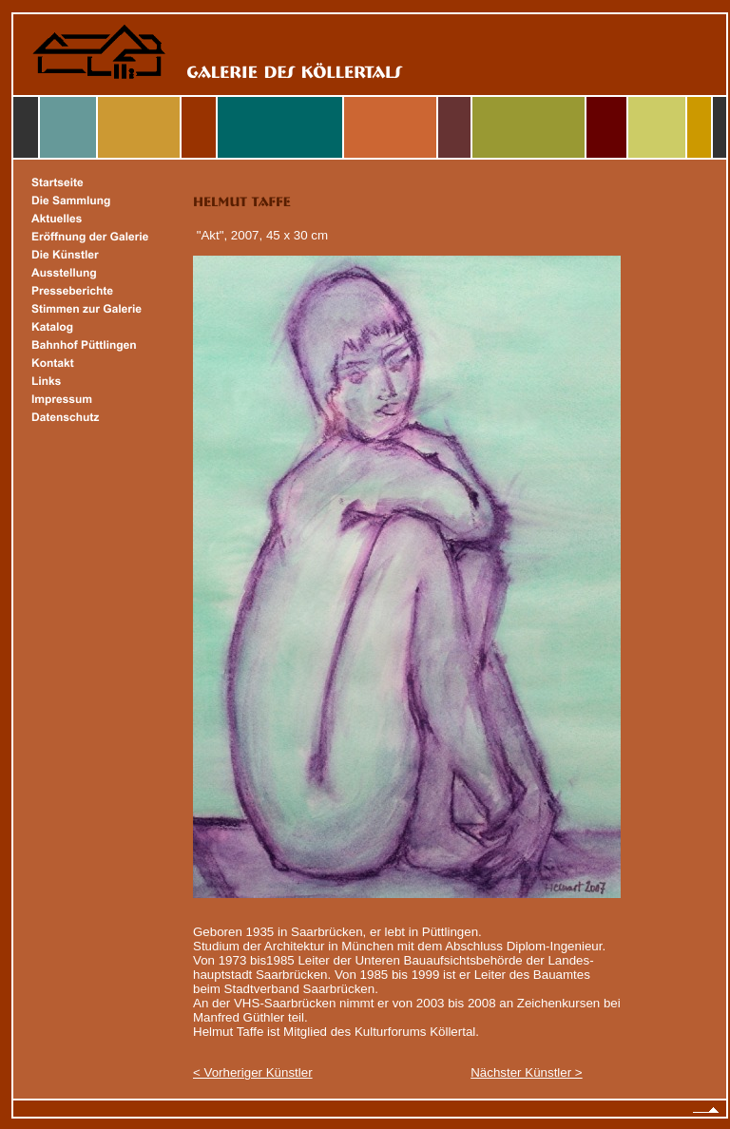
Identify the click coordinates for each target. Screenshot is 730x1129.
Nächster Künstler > (526, 1072)
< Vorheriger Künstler (253, 1072)
